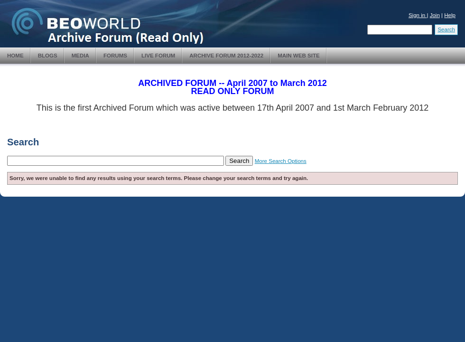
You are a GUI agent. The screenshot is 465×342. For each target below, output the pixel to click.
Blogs (47, 55)
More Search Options (281, 161)
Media (80, 55)
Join (435, 15)
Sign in (418, 15)
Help (450, 15)
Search (446, 29)
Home (15, 55)
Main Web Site (299, 55)
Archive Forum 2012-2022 (226, 55)
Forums (115, 55)
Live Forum (158, 55)
